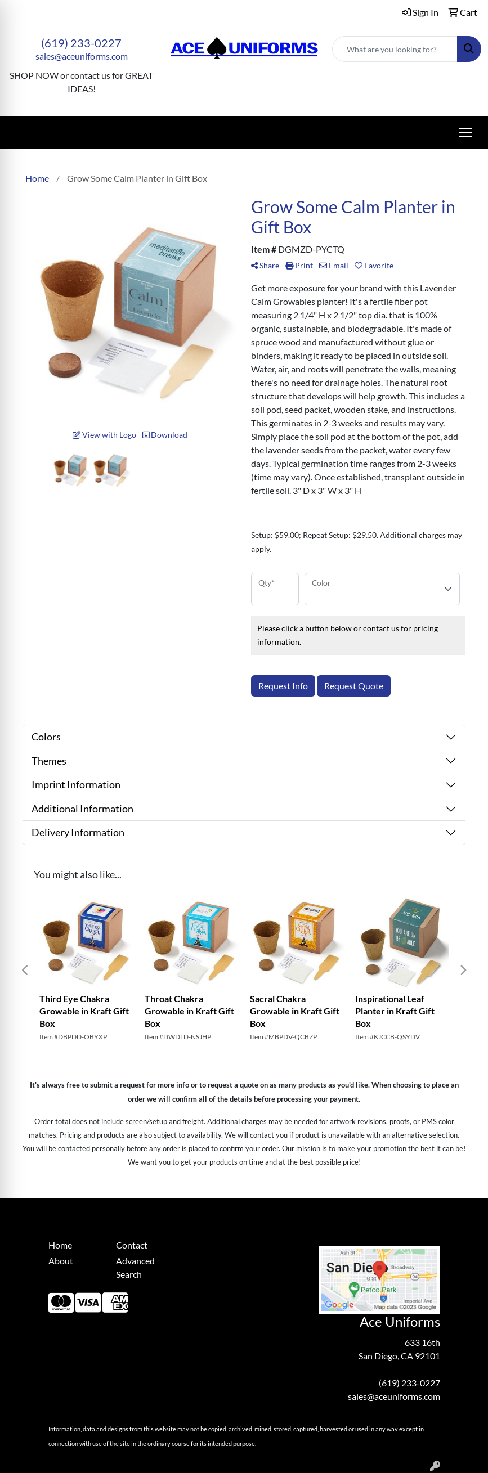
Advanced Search (135, 1267)
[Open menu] (465, 133)
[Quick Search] (395, 49)
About (60, 1260)
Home (60, 1245)
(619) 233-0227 (81, 43)
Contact (131, 1245)
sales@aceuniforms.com (81, 56)
